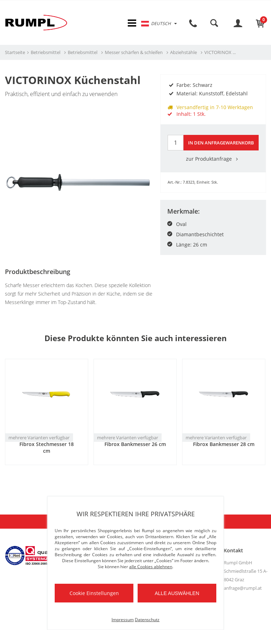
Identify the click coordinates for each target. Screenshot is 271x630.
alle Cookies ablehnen (150, 567)
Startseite (15, 53)
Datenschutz (147, 620)
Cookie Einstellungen (94, 593)
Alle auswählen (177, 593)
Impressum (123, 620)
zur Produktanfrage (213, 159)
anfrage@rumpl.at (243, 589)
